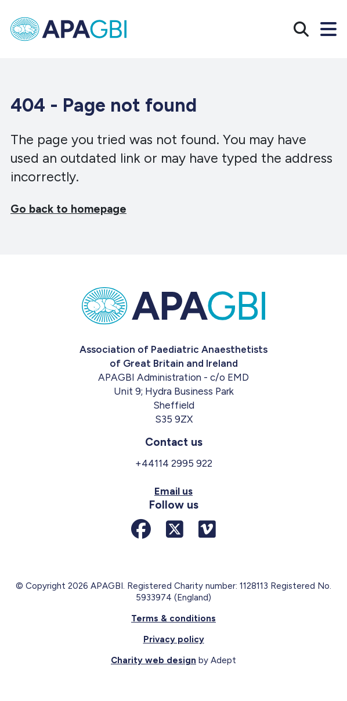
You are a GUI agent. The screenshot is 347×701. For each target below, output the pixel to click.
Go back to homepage (68, 209)
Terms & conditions (173, 618)
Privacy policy (173, 639)
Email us (173, 491)
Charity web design (153, 660)
